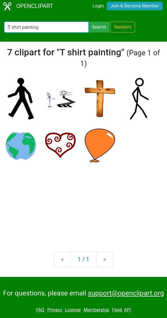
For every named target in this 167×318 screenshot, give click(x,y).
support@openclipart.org (126, 293)
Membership (96, 310)
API (127, 310)
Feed (117, 310)
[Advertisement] (83, 202)
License (73, 310)
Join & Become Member (134, 6)
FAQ (40, 310)
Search (99, 27)
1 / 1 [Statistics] (83, 259)
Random (122, 27)
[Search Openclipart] (46, 27)
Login (98, 6)
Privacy (54, 310)
